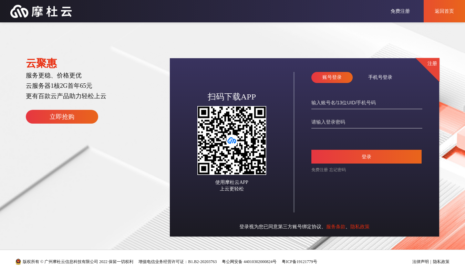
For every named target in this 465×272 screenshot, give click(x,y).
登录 (366, 156)
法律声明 (420, 261)
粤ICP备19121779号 (299, 261)
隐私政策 (360, 226)
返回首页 (444, 11)
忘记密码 (337, 169)
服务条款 (335, 226)
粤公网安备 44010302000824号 (249, 261)
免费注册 (400, 11)
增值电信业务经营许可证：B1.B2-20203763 (177, 261)
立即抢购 (62, 116)
